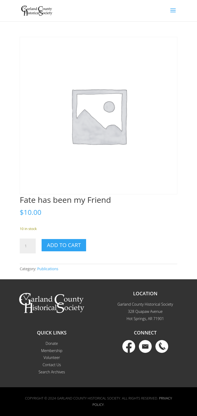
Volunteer (51, 357)
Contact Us (52, 364)
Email (145, 346)
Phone (161, 346)
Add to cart (64, 245)
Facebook (128, 346)
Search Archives (51, 371)
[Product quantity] (28, 246)
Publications (47, 268)
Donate (52, 343)
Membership (51, 350)
